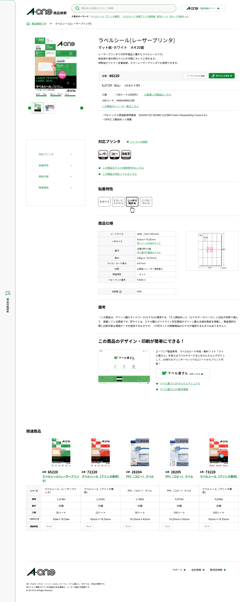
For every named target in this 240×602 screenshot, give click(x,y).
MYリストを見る (220, 76)
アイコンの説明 (137, 142)
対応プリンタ (46, 154)
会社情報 (196, 570)
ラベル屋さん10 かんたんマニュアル (178, 383)
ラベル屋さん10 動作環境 (172, 389)
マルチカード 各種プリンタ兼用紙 (139, 16)
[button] (37, 108)
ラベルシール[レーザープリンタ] (60, 478)
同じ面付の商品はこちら (149, 252)
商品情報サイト (200, 9)
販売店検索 (216, 570)
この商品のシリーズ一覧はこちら (120, 106)
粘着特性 (44, 165)
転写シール (162, 16)
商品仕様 (44, 176)
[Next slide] (81, 108)
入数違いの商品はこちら (157, 94)
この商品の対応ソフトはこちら (117, 174)
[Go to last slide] (29, 108)
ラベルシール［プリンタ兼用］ (106, 16)
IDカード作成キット (179, 16)
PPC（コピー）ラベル (140, 476)
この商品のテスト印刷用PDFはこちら (121, 168)
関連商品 (44, 187)
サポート (177, 570)
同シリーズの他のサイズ (149, 243)
